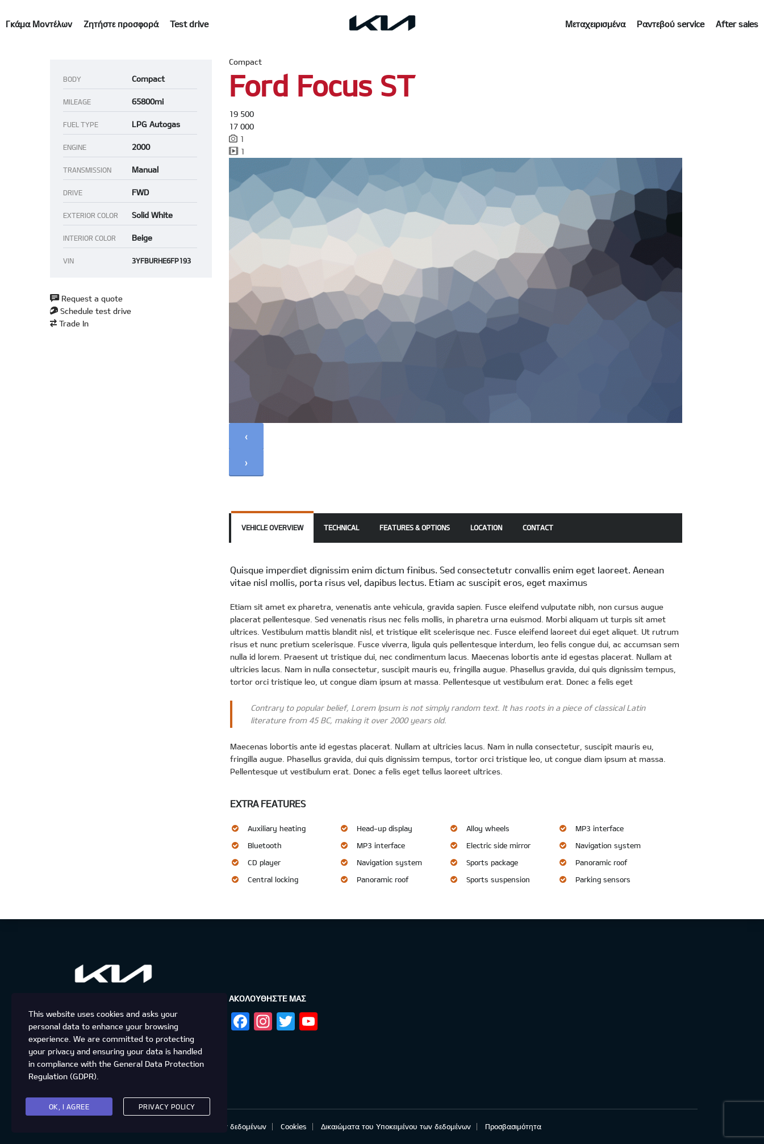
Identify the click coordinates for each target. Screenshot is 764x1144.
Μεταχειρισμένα (595, 24)
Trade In (69, 323)
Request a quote (86, 298)
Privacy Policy (167, 1107)
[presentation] (246, 436)
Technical (341, 527)
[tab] (272, 528)
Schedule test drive (90, 311)
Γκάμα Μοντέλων (39, 24)
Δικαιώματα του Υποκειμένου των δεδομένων (396, 1126)
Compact (245, 61)
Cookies (294, 1126)
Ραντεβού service (670, 24)
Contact (538, 527)
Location (486, 527)
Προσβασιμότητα (513, 1126)
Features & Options (414, 527)
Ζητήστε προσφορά (121, 24)
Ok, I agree (69, 1107)
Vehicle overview (272, 527)
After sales (737, 24)
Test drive (189, 24)
